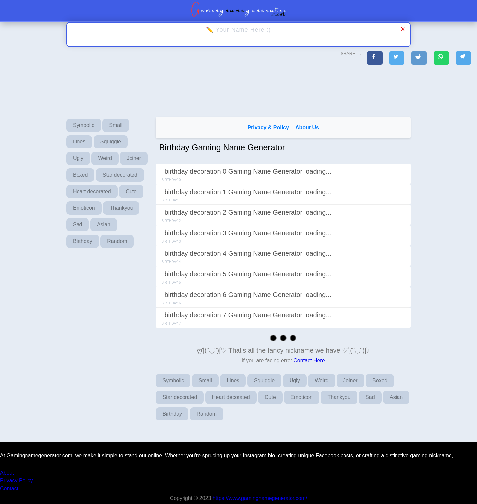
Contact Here (309, 360)
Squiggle (110, 141)
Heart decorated (92, 191)
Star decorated (120, 175)
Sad (77, 224)
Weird (105, 158)
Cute (131, 191)
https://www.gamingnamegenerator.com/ (260, 498)
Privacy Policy (16, 480)
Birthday (82, 241)
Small (115, 125)
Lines (79, 141)
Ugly (78, 158)
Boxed (80, 175)
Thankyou (121, 208)
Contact (9, 488)
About (7, 473)
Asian (103, 224)
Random (117, 241)
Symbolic (83, 125)
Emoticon (84, 208)
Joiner (134, 158)
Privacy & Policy (268, 127)
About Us (307, 127)
